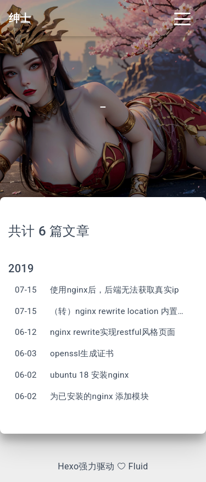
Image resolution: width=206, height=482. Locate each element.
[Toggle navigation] (182, 18)
